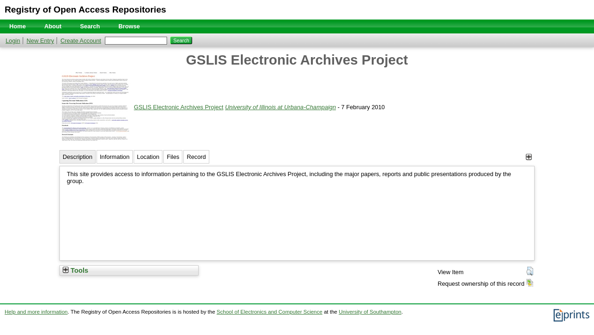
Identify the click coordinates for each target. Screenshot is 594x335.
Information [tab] (114, 156)
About (53, 26)
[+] (528, 156)
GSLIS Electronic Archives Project (179, 107)
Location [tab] (148, 156)
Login (13, 40)
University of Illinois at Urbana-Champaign (280, 107)
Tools (75, 270)
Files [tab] (173, 156)
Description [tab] (77, 156)
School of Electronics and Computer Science (270, 312)
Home (17, 26)
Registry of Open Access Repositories (85, 9)
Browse (129, 26)
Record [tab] (196, 156)
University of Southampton (370, 312)
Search (90, 26)
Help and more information (36, 312)
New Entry (40, 40)
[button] (529, 271)
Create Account (80, 40)
